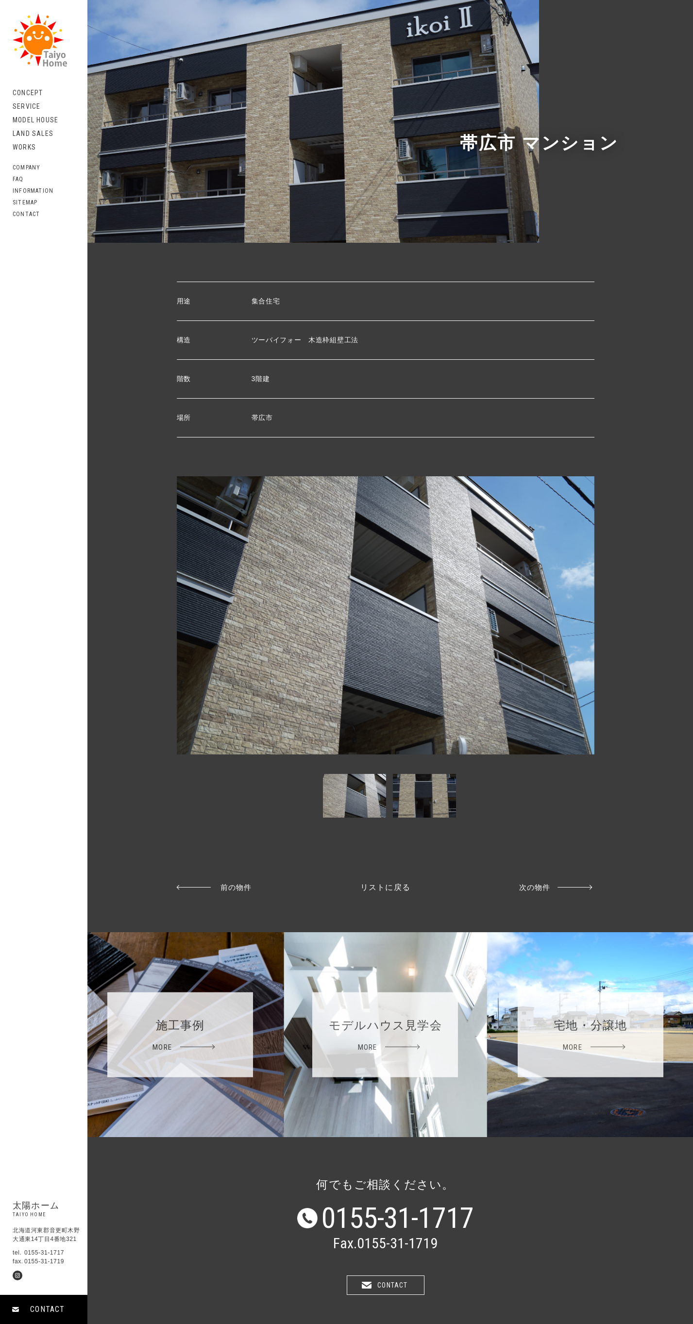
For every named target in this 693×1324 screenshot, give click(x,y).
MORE (162, 1046)
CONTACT (47, 1309)
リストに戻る (385, 887)
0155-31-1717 (397, 1218)
